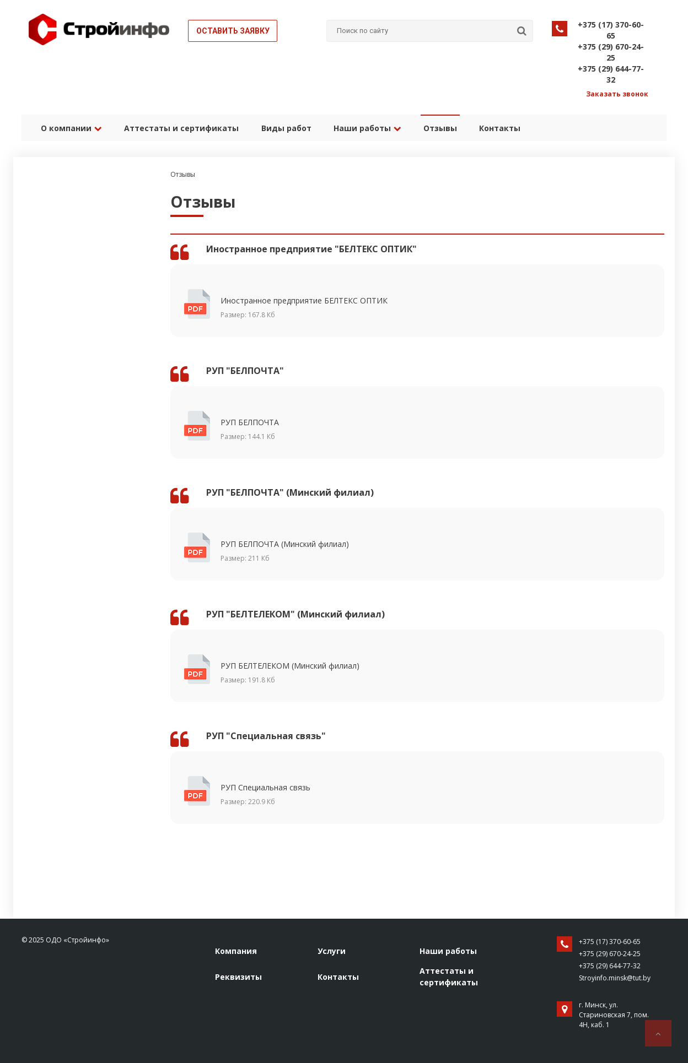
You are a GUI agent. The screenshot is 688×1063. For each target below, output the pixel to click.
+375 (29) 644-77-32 (611, 74)
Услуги (332, 951)
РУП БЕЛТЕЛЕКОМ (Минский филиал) (317, 673)
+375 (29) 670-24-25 (611, 52)
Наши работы (367, 128)
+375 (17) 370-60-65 (611, 30)
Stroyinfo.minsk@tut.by (615, 978)
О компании (71, 128)
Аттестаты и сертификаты (181, 128)
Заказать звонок (617, 94)
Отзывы (439, 128)
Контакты (499, 128)
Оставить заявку (233, 30)
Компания (236, 951)
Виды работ (286, 128)
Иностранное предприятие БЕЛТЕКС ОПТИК (317, 308)
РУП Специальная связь (317, 794)
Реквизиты (238, 977)
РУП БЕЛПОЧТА (317, 429)
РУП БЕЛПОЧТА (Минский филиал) (317, 551)
